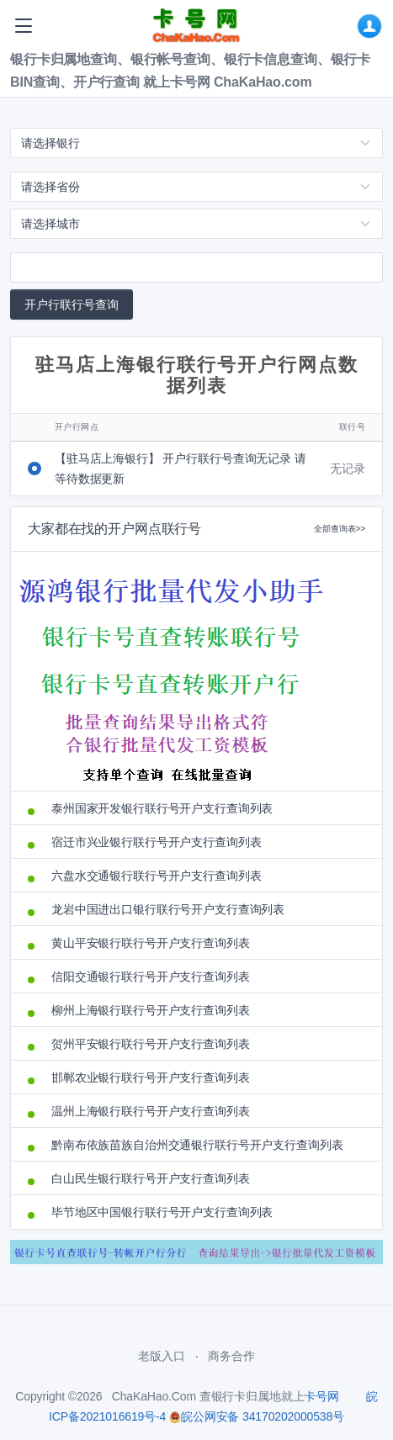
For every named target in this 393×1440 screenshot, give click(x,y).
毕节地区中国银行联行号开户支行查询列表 (162, 1212)
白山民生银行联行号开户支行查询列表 (150, 1178)
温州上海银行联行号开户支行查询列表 (150, 1111)
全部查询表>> (339, 528)
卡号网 (321, 1396)
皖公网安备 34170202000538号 (256, 1416)
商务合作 (231, 1356)
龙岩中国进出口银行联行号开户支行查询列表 (167, 909)
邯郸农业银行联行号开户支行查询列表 (150, 1077)
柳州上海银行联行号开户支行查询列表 (150, 1010)
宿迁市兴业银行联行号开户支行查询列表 (156, 842)
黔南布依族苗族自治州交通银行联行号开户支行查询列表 (197, 1144)
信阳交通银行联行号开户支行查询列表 (150, 976)
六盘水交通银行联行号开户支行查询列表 (156, 875)
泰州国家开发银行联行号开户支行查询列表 (162, 808)
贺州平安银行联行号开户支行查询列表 (150, 1044)
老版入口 (161, 1356)
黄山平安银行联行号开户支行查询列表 (150, 943)
